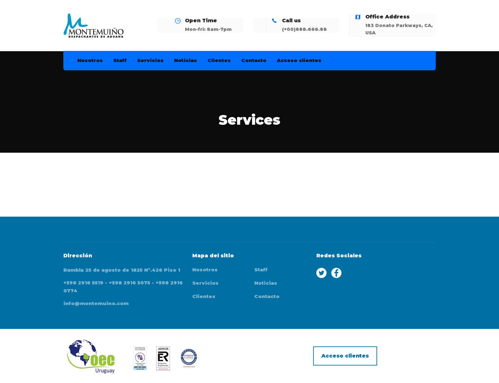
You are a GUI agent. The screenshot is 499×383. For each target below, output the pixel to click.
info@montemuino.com (96, 303)
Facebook (336, 273)
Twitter (321, 273)
